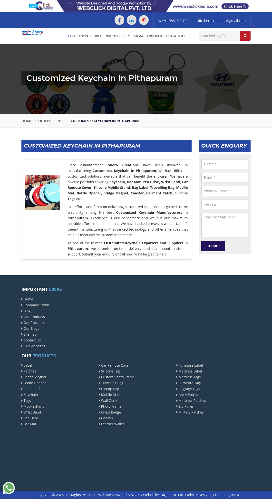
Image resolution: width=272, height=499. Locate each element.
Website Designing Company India (212, 494)
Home (72, 36)
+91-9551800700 (173, 20)
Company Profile (91, 36)
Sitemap (139, 36)
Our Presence (51, 120)
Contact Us (155, 36)
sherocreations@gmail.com (222, 20)
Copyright (42, 494)
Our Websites (175, 36)
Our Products (118, 36)
